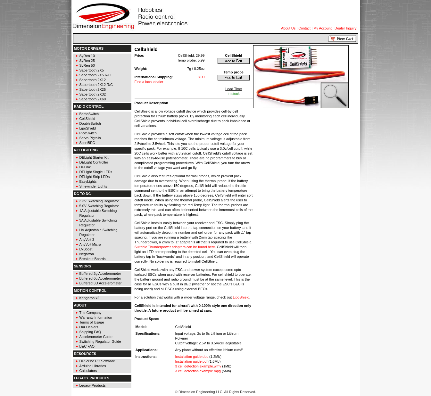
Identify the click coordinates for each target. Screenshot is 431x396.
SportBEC (87, 143)
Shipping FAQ (90, 332)
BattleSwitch (89, 114)
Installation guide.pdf (191, 361)
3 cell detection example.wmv (198, 366)
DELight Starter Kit (94, 157)
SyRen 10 (87, 56)
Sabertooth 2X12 (92, 80)
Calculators (88, 371)
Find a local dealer (149, 82)
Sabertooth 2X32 (92, 94)
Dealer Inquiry (345, 28)
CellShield (87, 119)
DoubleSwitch (90, 123)
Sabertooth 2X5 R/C (95, 75)
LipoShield (87, 128)
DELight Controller (93, 162)
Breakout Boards (92, 259)
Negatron (86, 254)
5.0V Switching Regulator (99, 206)
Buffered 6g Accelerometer (100, 278)
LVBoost (86, 249)
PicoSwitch (88, 133)
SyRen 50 (87, 65)
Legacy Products (92, 385)
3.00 (201, 77)
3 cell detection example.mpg (198, 371)
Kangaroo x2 (89, 298)
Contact (304, 28)
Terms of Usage (91, 322)
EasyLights (88, 181)
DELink (85, 167)
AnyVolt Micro (90, 244)
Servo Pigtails (90, 138)
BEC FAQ (87, 346)
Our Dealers (88, 327)
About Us (288, 28)
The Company (90, 313)
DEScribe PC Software (97, 361)
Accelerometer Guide (95, 337)
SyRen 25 (87, 61)
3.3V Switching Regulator (99, 201)
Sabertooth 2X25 (92, 89)
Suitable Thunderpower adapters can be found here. (175, 247)
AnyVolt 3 (86, 239)
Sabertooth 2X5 (91, 70)
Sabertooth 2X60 (92, 99)
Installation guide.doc (191, 356)
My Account (322, 28)
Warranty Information (95, 317)
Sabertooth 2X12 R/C (96, 85)
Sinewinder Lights (93, 186)
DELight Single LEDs (95, 172)
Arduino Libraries (92, 366)
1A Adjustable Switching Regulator (98, 213)
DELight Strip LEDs (94, 177)
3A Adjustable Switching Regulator (98, 222)
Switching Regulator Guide (100, 341)
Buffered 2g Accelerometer (100, 273)
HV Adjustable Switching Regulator (98, 232)
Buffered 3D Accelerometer (100, 283)
